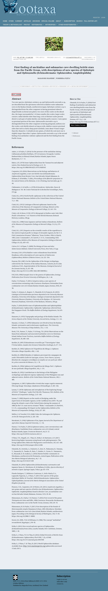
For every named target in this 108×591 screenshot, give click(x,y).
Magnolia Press (27, 585)
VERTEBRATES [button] (37, 24)
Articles (27, 21)
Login (103, 17)
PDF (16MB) (16, 95)
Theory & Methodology (12, 24)
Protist (27, 24)
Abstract (75, 133)
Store (11, 21)
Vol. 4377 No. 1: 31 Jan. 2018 (25, 57)
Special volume (47, 21)
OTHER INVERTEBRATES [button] (68, 24)
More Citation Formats (78, 125)
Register (96, 17)
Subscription (69, 21)
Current (18, 21)
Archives (36, 21)
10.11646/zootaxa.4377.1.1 (74, 57)
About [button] (58, 21)
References (76, 136)
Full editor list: (90, 21)
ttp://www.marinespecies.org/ (35, 546)
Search (79, 21)
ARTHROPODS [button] (50, 24)
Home (5, 21)
